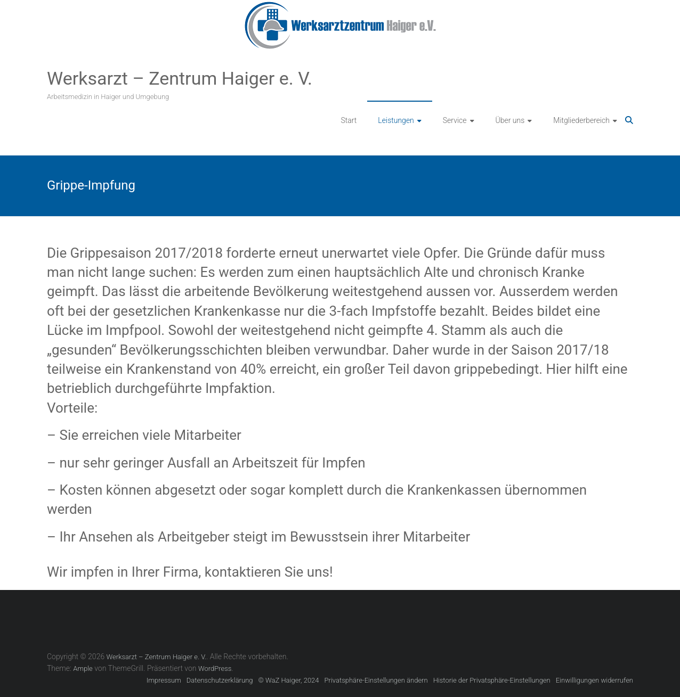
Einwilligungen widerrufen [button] (594, 680)
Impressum (164, 680)
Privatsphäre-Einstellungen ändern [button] (376, 680)
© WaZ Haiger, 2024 (288, 680)
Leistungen (396, 120)
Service (455, 120)
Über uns (510, 120)
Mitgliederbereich (581, 120)
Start (349, 120)
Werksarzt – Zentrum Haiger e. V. (179, 78)
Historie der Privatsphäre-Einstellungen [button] (492, 680)
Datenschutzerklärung (220, 680)
